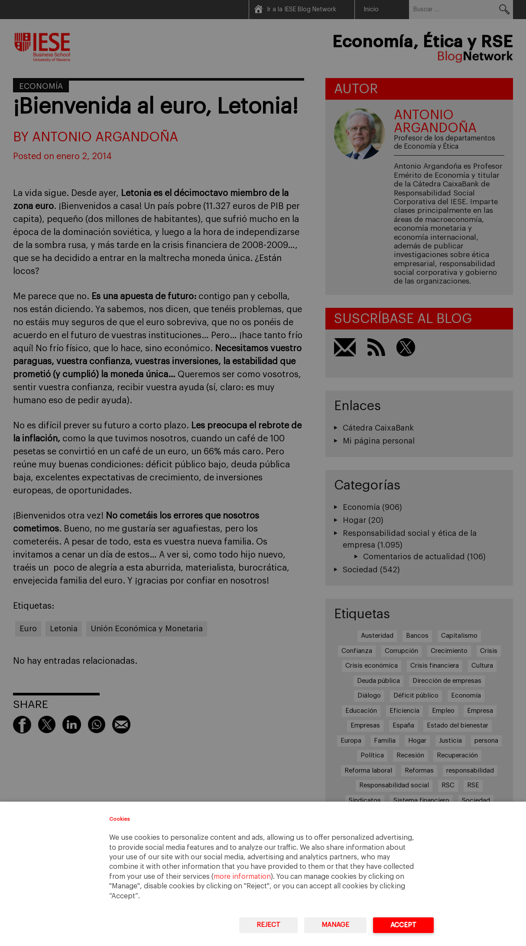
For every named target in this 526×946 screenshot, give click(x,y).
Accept (403, 925)
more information (242, 876)
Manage (335, 925)
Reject (268, 925)
